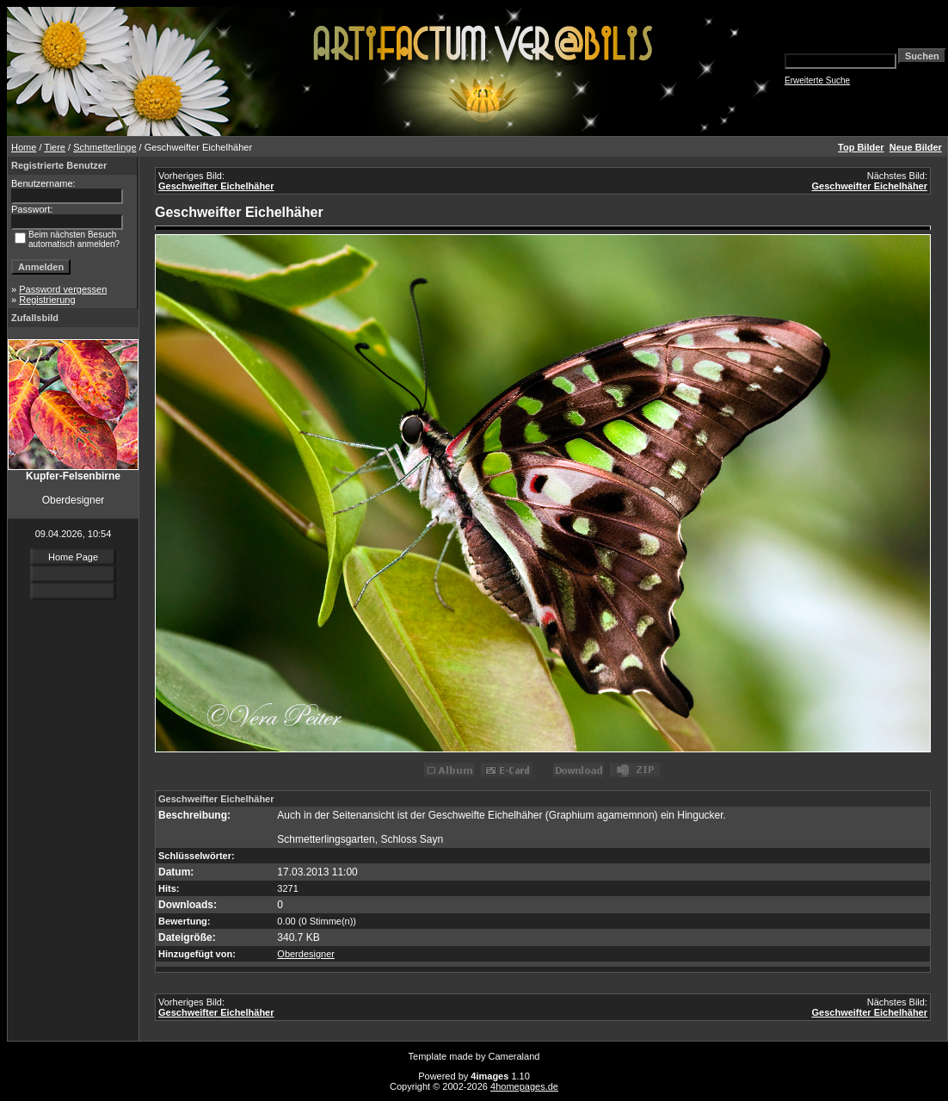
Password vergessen (63, 289)
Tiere (54, 147)
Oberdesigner (306, 954)
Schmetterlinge (104, 147)
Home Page (73, 557)
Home (23, 147)
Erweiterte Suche (817, 80)
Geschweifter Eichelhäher (216, 186)
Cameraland (514, 1056)
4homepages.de (524, 1086)
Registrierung (47, 299)
